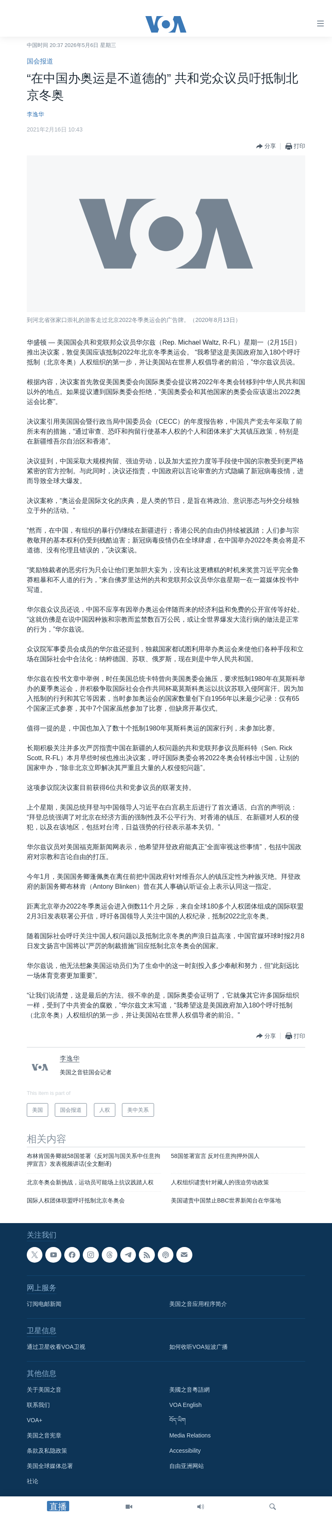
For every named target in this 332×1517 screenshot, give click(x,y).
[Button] (266, 146)
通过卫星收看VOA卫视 (56, 1346)
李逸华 (35, 114)
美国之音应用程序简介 (198, 1304)
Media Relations (189, 1435)
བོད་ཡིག (177, 1420)
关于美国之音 (44, 1389)
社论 (32, 1481)
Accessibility (185, 1450)
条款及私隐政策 (47, 1450)
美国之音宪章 (44, 1435)
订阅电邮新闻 (44, 1304)
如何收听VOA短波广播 (198, 1346)
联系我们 (38, 1405)
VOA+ (34, 1420)
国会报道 (40, 61)
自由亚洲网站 (186, 1466)
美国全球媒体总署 (50, 1466)
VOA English (185, 1405)
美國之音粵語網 (189, 1389)
